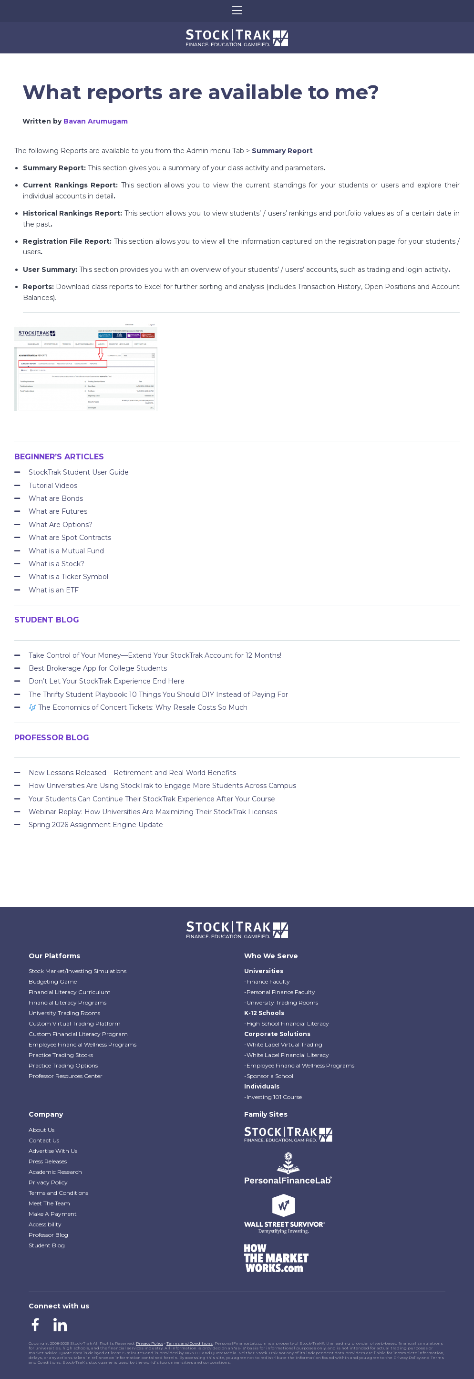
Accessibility (45, 1224)
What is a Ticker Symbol (68, 576)
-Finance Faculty (267, 981)
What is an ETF (54, 590)
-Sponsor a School (268, 1075)
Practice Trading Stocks (61, 1054)
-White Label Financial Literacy (286, 1054)
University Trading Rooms (64, 1012)
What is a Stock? (56, 564)
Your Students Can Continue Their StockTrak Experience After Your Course (152, 799)
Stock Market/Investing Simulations (77, 971)
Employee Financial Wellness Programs (82, 1044)
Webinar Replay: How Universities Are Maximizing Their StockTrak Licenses (153, 812)
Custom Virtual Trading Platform (75, 1023)
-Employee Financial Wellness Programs (299, 1065)
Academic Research (55, 1171)
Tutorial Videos (53, 485)
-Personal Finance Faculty (279, 991)
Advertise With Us (53, 1150)
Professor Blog (48, 1234)
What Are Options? (61, 524)
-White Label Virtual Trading (283, 1044)
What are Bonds (56, 498)
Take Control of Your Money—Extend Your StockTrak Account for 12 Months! (155, 655)
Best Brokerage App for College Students (98, 668)
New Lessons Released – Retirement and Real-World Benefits (132, 772)
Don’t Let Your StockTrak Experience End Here (107, 681)
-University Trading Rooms (281, 1002)
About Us (41, 1129)
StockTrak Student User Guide (79, 472)
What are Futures (58, 511)
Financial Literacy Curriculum (70, 991)
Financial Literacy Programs (67, 1002)
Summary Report (282, 150)
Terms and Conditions (58, 1192)
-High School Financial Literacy (286, 1023)
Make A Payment (53, 1213)
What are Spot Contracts (70, 537)
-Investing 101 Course (273, 1096)
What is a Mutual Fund (66, 551)
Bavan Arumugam (95, 121)
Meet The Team (49, 1203)
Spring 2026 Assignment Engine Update (96, 824)
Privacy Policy (48, 1182)
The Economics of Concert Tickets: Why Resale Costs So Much (138, 707)
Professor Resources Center (66, 1075)
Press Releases (48, 1161)
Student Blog (47, 1245)
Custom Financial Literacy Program (78, 1033)
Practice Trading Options (63, 1065)
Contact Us (44, 1140)
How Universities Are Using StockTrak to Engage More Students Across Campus (162, 785)
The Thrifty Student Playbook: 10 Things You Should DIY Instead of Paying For (158, 694)
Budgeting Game (53, 981)
